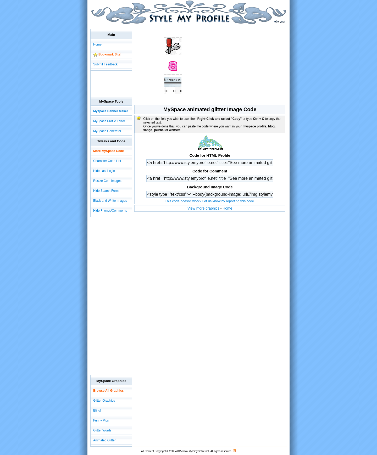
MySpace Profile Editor (109, 121)
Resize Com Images (107, 181)
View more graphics (203, 208)
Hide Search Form (106, 191)
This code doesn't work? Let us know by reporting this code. (210, 201)
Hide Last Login (104, 171)
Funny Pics (101, 420)
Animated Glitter (104, 440)
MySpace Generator (107, 131)
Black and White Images (110, 201)
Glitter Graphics (104, 400)
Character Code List (107, 161)
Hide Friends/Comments (110, 210)
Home (227, 208)
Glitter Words (102, 430)
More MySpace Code (108, 151)
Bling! (97, 410)
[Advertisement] (185, 26)
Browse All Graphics (108, 390)
